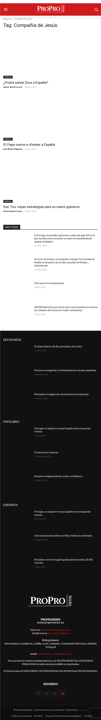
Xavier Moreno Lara (12, 87)
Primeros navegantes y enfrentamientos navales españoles (65, 370)
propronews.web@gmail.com (54, 653)
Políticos (8, 77)
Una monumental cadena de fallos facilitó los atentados (63, 535)
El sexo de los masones (46, 452)
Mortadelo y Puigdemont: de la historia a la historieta (61, 394)
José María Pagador (12, 149)
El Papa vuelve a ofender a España (29, 145)
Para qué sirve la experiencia (49, 283)
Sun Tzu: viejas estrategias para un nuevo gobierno (41, 207)
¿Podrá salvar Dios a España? (25, 83)
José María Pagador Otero (56, 629)
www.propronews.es (50, 622)
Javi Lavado (82, 710)
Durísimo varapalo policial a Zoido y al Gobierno (58, 476)
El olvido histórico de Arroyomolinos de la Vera (58, 346)
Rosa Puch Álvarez (58, 633)
